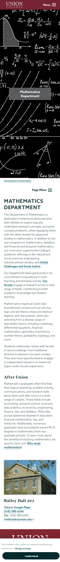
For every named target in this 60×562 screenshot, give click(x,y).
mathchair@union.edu (19, 519)
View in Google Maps (17, 507)
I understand (31, 556)
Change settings (23, 548)
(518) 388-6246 (14, 511)
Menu (49, 5)
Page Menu (42, 190)
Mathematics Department (17, 181)
